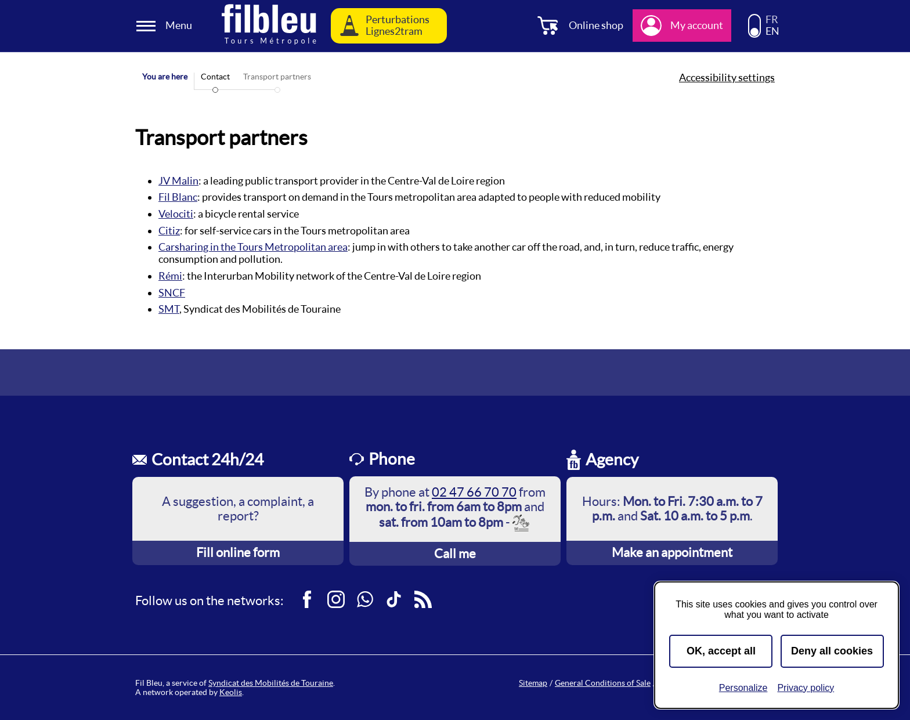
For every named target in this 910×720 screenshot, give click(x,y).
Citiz (169, 231)
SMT (168, 309)
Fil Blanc (177, 197)
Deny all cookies (832, 651)
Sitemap (533, 683)
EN (772, 31)
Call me (455, 553)
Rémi (170, 276)
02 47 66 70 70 (474, 492)
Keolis (230, 692)
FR (771, 20)
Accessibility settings (727, 78)
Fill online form (238, 552)
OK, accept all (721, 651)
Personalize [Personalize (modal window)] (743, 688)
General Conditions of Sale (603, 683)
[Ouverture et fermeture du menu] (166, 25)
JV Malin (178, 181)
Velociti (175, 214)
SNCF (171, 293)
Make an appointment (672, 552)
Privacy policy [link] (805, 688)
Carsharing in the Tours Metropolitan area (253, 247)
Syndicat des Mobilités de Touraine (270, 683)
